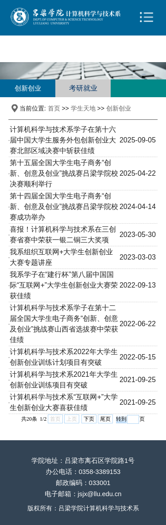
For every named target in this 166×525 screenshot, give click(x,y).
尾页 (105, 419)
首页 (54, 108)
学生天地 (83, 108)
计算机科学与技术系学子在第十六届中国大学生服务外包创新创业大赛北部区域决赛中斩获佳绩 (63, 140)
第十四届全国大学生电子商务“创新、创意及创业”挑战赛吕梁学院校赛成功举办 (64, 206)
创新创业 (28, 88)
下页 (89, 419)
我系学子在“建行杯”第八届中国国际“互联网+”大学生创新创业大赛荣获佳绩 (64, 285)
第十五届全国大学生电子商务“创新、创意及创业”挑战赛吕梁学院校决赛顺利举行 (64, 173)
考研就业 (83, 88)
